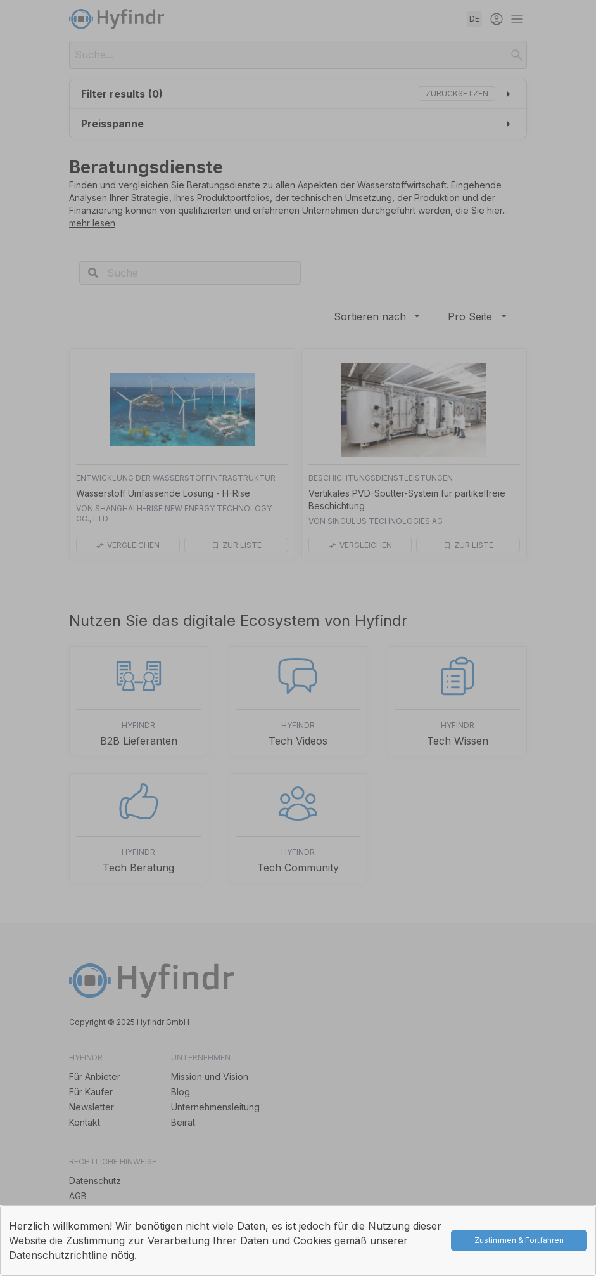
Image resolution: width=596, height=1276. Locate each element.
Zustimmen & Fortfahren (519, 1240)
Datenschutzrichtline (60, 1255)
